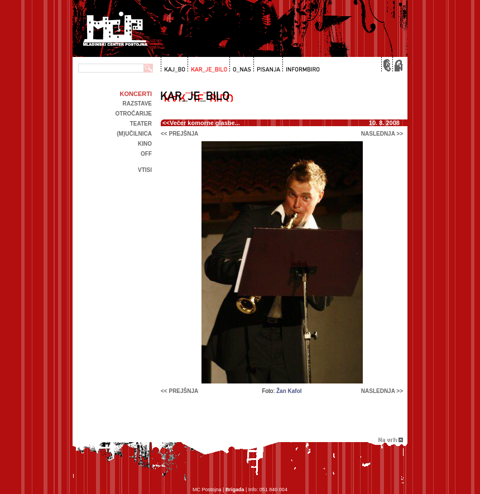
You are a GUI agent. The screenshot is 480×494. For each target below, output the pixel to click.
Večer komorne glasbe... (205, 122)
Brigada (234, 489)
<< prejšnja (179, 134)
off (146, 154)
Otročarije (133, 114)
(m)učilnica (134, 134)
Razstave (137, 103)
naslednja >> (382, 134)
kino (145, 144)
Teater (141, 124)
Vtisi (145, 170)
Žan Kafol (289, 391)
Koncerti (136, 93)
